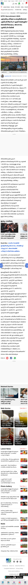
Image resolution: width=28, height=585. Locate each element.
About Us (11, 565)
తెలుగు (12, 1)
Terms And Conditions (14, 571)
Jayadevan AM (8, 76)
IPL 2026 (17, 7)
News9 (5, 1)
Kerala (12, 7)
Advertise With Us (19, 565)
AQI (16, 3)
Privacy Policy (19, 568)
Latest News (6, 449)
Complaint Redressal (9, 568)
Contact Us (5, 565)
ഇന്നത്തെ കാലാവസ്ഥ (7, 9)
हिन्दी (2, 1)
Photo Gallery (6, 486)
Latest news (6, 7)
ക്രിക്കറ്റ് (25, 9)
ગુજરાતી (20, 1)
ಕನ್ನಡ (9, 1)
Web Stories (5, 408)
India (22, 7)
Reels (3, 524)
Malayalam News (5, 13)
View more (23, 408)
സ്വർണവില (18, 9)
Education (12, 13)
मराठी (16, 1)
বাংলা (24, 1)
